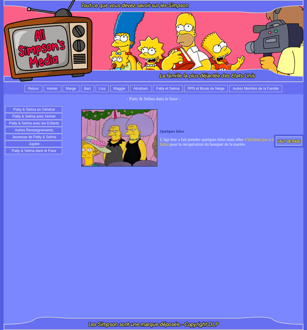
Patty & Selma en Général (33, 109)
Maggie (119, 88)
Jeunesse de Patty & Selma (33, 137)
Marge (71, 88)
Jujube (34, 144)
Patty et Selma (168, 88)
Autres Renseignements (33, 130)
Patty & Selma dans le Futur (34, 151)
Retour (33, 88)
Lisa (102, 88)
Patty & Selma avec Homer (33, 116)
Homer (52, 88)
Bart (87, 88)
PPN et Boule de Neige (206, 88)
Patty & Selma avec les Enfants (33, 123)
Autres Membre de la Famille (256, 88)
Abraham (140, 88)
